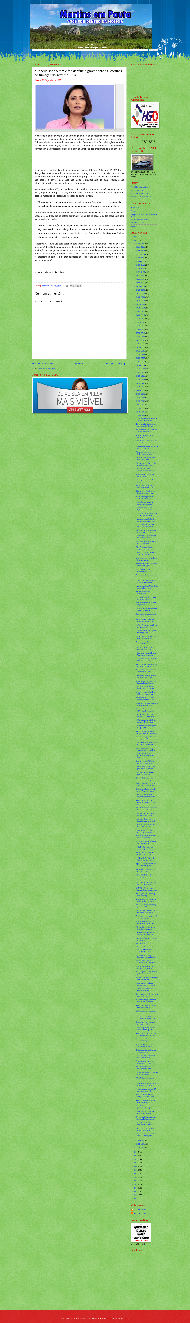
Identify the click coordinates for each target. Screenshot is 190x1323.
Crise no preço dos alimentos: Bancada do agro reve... (145, 492)
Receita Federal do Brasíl (139, 219)
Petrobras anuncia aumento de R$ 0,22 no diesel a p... (146, 542)
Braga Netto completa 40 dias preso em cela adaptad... (145, 1107)
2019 (136, 1170)
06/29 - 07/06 (140, 336)
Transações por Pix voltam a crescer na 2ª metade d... (144, 831)
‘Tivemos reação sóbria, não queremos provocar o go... (145, 923)
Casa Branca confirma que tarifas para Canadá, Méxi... (146, 447)
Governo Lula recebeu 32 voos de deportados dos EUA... (145, 1101)
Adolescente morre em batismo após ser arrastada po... (145, 1012)
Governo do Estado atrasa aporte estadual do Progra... (146, 1006)
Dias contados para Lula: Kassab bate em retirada (146, 559)
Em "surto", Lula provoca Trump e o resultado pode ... (146, 626)
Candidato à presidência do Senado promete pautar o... (145, 762)
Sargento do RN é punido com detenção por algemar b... (145, 637)
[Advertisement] (146, 1290)
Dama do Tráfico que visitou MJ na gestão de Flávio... (146, 604)
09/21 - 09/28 (140, 294)
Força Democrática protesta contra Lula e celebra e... (144, 1129)
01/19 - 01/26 (140, 1140)
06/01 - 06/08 (140, 351)
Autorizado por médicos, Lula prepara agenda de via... (145, 883)
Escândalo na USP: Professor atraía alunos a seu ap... (145, 581)
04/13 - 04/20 (140, 376)
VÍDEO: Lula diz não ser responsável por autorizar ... (145, 548)
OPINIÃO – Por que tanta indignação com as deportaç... (146, 889)
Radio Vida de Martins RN (140, 193)
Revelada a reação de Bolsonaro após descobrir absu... (146, 950)
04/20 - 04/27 (140, 372)
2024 (136, 1152)
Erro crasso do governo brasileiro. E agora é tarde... (145, 956)
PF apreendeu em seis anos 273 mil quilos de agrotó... (145, 1090)
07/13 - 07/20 (140, 329)
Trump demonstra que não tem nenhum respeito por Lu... (145, 1062)
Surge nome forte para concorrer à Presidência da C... (146, 939)
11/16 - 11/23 (140, 265)
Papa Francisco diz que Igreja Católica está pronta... (145, 1112)
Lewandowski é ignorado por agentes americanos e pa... (145, 934)
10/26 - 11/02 (140, 276)
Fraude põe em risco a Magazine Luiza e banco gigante (146, 1135)
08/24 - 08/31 (140, 308)
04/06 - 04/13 (140, 380)
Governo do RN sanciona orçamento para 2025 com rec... (145, 802)
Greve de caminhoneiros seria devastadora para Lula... (145, 459)
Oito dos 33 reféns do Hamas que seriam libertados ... (146, 978)
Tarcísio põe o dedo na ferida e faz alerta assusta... (145, 842)
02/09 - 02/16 (140, 408)
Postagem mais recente (42, 363)
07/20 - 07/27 (140, 326)
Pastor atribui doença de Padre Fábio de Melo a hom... (145, 676)
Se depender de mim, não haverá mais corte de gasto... (146, 660)
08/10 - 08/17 (140, 315)
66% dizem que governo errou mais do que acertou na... (145, 1001)
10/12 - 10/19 (140, 283)
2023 (136, 1156)
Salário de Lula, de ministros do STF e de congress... (146, 554)
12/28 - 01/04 (140, 243)
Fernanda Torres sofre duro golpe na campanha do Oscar (146, 704)
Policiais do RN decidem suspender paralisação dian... (145, 796)
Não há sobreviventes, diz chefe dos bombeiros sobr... (146, 671)
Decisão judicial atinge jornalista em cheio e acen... (146, 917)
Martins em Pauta (140, 1209)
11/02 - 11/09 (140, 272)
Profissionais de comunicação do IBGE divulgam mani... (146, 514)
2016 (136, 1181)
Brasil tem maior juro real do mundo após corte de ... (145, 436)
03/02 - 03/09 (140, 397)
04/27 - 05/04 (140, 369)
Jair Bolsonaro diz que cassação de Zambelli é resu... (146, 442)
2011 (136, 1199)
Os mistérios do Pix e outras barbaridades (144, 475)
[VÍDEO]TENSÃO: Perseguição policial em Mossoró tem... (146, 906)
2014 (136, 1188)
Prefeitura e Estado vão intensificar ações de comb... (145, 820)
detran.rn (134, 226)
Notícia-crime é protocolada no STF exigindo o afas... (145, 498)
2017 (136, 1177)
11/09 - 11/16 (140, 268)
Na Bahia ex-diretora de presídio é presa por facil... (146, 1051)
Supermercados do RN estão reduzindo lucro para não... (145, 520)
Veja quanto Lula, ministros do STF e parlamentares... (145, 453)
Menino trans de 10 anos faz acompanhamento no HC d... (145, 699)
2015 (136, 1184)
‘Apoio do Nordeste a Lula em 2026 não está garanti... (145, 865)
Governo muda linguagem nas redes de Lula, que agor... (145, 1118)
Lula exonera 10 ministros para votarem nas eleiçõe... (145, 537)
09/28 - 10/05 (140, 290)
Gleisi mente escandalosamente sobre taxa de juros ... (145, 615)
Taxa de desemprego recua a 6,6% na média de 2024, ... (145, 509)
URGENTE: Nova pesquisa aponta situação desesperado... (146, 732)
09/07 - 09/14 (140, 301)
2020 (136, 1166)
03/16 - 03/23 (140, 390)
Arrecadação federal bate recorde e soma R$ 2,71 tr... (146, 870)
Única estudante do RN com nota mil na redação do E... (146, 995)
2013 (136, 1191)
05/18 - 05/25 (140, 358)
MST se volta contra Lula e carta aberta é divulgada (146, 565)
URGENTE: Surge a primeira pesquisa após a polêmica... (145, 945)
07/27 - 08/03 (140, 322)
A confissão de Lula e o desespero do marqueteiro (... (146, 470)
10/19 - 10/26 (140, 279)
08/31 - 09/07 (140, 304)
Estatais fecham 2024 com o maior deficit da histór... (144, 503)
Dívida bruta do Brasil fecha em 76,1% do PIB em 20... (146, 431)
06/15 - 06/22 (140, 344)
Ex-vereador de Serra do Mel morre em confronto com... (145, 526)
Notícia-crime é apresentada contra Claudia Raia (144, 854)
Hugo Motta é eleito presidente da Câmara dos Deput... (145, 425)
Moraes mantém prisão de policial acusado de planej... (145, 984)
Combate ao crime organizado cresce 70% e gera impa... (145, 790)
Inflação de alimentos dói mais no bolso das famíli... (145, 837)
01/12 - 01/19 (140, 1144)
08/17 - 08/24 (140, 311)
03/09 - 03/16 (140, 394)
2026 (136, 237)
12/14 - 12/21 (140, 251)
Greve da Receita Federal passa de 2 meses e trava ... (145, 826)
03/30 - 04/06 (140, 383)
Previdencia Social (137, 223)
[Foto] (79, 106)
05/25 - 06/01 (140, 355)
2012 (136, 1195)
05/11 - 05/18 (140, 362)
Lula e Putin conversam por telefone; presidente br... (144, 967)
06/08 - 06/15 (140, 347)
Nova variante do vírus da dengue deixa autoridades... (145, 1096)
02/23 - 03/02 (140, 401)
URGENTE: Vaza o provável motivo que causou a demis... (146, 487)
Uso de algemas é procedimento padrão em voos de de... (146, 973)
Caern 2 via (135, 208)
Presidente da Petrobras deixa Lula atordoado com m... (145, 859)
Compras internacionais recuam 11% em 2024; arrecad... (146, 710)
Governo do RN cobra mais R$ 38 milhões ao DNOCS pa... (145, 1034)
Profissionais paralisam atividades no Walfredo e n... (145, 1017)
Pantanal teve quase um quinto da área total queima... (146, 1073)
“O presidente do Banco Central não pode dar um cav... (146, 643)
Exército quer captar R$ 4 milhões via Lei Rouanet (144, 715)
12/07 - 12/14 (140, 254)
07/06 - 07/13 (140, 333)
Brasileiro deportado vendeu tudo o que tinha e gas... (146, 1040)
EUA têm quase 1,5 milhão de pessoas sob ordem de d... (145, 721)
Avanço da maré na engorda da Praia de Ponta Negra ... (145, 682)
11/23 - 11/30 (140, 261)
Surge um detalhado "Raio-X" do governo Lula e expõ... (146, 587)
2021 (136, 1163)
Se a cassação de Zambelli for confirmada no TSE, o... (145, 570)
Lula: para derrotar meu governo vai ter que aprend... (146, 632)
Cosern (133, 211)
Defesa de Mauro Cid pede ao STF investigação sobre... (145, 693)
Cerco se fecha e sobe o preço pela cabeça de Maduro (145, 768)
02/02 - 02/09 (140, 412)
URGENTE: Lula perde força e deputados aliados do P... (145, 621)
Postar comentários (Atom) (47, 369)
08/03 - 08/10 (140, 319)
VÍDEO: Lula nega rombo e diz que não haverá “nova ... (146, 648)
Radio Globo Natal (137, 190)
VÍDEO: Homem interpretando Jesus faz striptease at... (145, 928)
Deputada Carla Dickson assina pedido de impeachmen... (145, 900)
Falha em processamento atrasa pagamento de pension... (145, 531)
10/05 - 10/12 (140, 286)
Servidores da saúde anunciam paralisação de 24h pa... (145, 814)
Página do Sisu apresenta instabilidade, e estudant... (145, 1124)
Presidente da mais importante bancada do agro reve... (145, 1084)
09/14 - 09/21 (140, 297)
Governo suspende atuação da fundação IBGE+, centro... (145, 784)
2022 (136, 1159)
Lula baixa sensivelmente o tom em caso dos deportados (146, 743)
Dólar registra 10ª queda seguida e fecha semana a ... (146, 576)
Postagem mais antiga (116, 363)
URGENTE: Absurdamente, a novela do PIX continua (145, 1068)
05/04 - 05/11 (140, 365)
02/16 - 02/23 (140, 405)
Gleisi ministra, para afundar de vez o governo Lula (146, 738)
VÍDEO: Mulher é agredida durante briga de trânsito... (145, 687)
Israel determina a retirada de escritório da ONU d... (145, 1057)
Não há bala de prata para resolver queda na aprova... (145, 779)
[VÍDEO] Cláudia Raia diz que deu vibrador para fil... (145, 895)
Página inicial (79, 363)
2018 (136, 1174)
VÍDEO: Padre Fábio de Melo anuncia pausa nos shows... (145, 464)
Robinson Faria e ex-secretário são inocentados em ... (145, 990)
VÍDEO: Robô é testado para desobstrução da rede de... (145, 911)
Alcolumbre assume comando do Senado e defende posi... (146, 419)
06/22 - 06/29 (140, 340)
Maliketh (109, 1318)
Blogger (125, 1318)
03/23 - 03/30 (140, 387)
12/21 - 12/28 (140, 247)
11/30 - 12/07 (140, 258)
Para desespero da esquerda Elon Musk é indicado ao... (146, 609)
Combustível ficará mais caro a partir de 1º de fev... (145, 1023)
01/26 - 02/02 (140, 415)
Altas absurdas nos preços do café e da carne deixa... (145, 773)
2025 (136, 240)
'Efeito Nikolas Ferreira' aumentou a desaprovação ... (145, 962)
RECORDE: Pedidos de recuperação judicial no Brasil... (144, 877)
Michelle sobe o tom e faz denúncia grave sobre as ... (145, 848)
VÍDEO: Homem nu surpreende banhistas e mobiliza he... (146, 809)
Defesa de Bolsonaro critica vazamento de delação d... (145, 1045)
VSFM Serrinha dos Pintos (140, 187)
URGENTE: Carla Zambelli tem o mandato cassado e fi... (146, 665)
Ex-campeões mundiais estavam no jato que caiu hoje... (146, 598)
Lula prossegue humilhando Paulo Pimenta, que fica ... (145, 1029)
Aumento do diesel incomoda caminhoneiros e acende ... (145, 749)
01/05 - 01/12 (140, 1147)
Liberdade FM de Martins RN (141, 197)
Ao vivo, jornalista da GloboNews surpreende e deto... (144, 756)
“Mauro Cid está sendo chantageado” (143, 593)
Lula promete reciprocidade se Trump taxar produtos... (145, 654)
